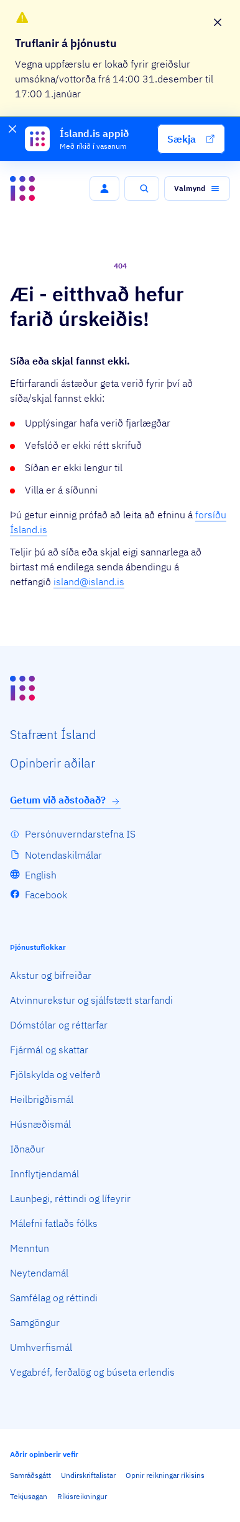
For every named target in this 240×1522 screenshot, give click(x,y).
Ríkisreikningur (82, 1496)
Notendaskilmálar (63, 855)
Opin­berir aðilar (52, 762)
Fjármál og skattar (49, 1049)
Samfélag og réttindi (54, 1297)
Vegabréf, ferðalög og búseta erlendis (92, 1372)
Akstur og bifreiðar (50, 975)
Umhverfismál (41, 1347)
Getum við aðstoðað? (65, 800)
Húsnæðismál (40, 1124)
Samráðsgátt (30, 1475)
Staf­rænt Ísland (53, 734)
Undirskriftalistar (88, 1475)
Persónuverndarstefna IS (80, 834)
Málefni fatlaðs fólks (54, 1223)
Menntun (29, 1248)
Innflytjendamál (44, 1173)
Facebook (46, 894)
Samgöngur (35, 1322)
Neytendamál (39, 1273)
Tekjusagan (28, 1496)
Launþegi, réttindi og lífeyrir (70, 1198)
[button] (191, 139)
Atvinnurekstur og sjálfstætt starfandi (91, 1000)
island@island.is (88, 581)
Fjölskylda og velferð (55, 1074)
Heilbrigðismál (41, 1099)
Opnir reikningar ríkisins (165, 1475)
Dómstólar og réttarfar (59, 1025)
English (41, 875)
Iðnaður (27, 1149)
